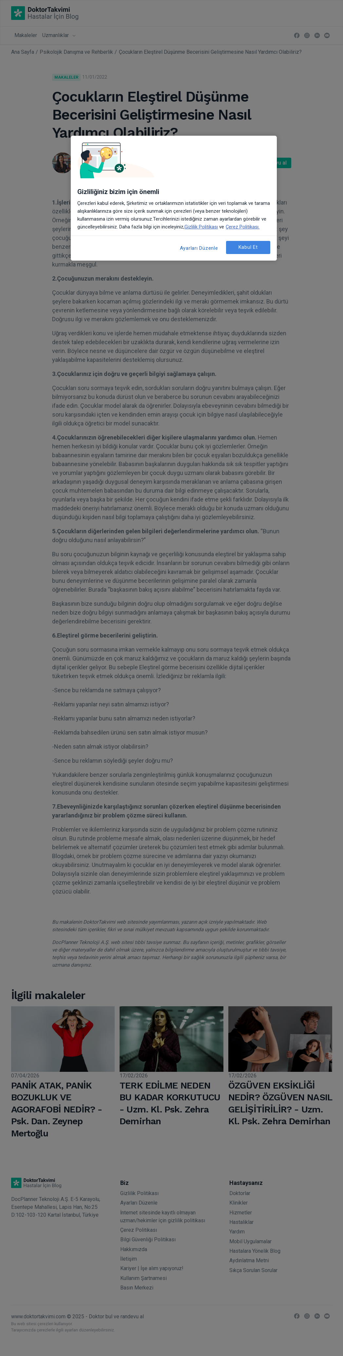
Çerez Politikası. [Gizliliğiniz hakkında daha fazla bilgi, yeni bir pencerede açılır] (242, 227)
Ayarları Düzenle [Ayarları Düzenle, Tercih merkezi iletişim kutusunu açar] (199, 248)
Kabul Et (248, 247)
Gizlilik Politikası (201, 227)
